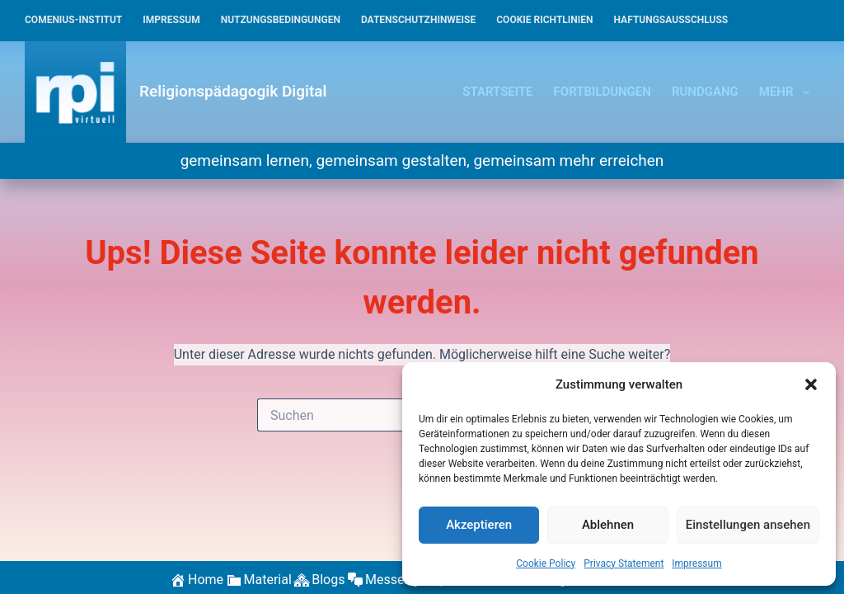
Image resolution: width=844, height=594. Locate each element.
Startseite (497, 91)
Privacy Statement (623, 563)
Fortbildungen (602, 91)
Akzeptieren (479, 524)
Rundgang (705, 91)
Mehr (787, 92)
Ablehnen (608, 524)
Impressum (696, 563)
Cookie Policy (545, 563)
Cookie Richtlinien (544, 20)
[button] (811, 384)
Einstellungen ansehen (748, 524)
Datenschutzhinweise (418, 20)
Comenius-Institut (73, 20)
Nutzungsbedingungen (280, 20)
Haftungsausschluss (671, 20)
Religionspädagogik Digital (232, 91)
